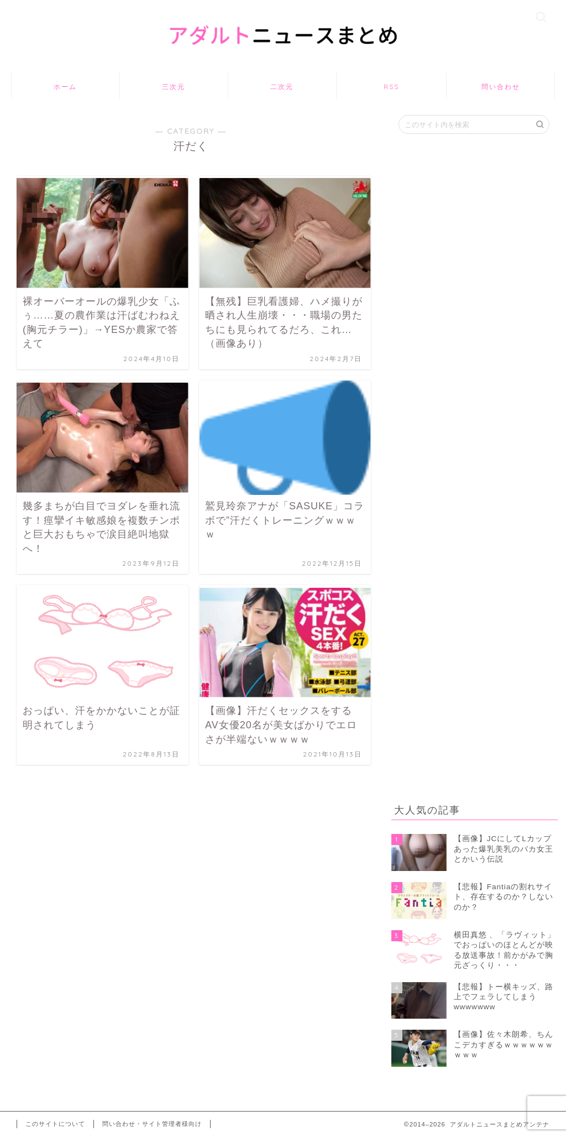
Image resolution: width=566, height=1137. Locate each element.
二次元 (282, 86)
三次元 (173, 86)
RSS (391, 86)
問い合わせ (500, 86)
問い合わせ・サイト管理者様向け (152, 1123)
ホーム (65, 86)
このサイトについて (55, 1123)
